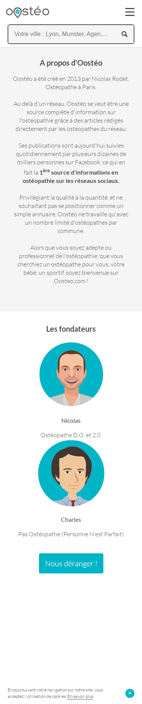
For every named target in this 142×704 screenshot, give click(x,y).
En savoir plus (80, 696)
